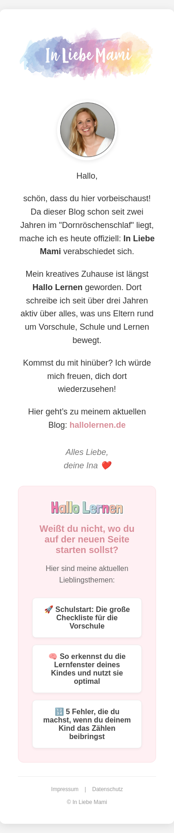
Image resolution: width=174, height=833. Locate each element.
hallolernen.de (98, 425)
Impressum (64, 789)
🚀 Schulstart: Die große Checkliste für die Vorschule (87, 618)
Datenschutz (107, 789)
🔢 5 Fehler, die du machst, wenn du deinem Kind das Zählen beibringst (87, 724)
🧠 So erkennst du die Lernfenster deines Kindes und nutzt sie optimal (87, 668)
